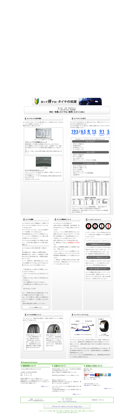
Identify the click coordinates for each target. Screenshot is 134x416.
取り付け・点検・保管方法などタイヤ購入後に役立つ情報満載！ (67, 110)
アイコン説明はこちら (35, 307)
